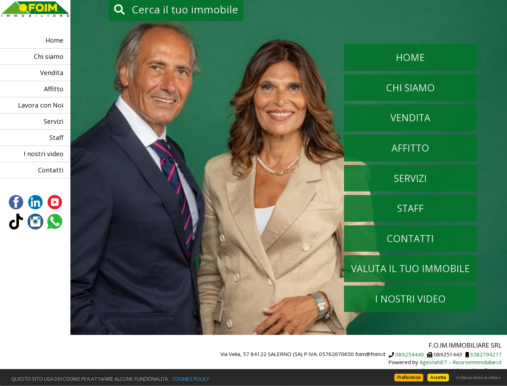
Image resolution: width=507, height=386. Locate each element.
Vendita (51, 72)
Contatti (50, 170)
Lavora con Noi (40, 105)
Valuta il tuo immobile (410, 268)
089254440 (409, 354)
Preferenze (408, 377)
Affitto (53, 89)
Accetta (438, 377)
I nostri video (43, 153)
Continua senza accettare (478, 377)
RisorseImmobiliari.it (477, 362)
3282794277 (486, 354)
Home (54, 40)
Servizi (53, 121)
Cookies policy (191, 378)
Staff (56, 137)
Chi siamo (48, 56)
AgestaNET (433, 362)
